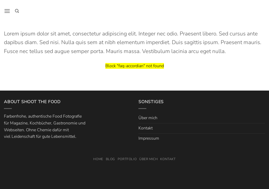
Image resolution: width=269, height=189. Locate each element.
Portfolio (127, 159)
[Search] (17, 11)
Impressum (148, 138)
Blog (110, 159)
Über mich (147, 118)
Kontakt (145, 128)
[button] (7, 10)
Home (98, 159)
